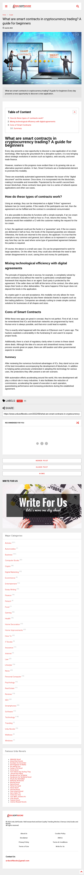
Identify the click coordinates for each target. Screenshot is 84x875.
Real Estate (9, 688)
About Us (23, 833)
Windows (9, 741)
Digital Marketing (12, 572)
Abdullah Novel (15, 759)
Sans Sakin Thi (15, 793)
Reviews (8, 694)
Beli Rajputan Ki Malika (18, 765)
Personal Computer (13, 677)
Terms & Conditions (60, 842)
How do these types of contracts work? (26, 118)
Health (7, 619)
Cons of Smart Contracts (20, 125)
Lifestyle (8, 665)
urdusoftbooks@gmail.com (17, 861)
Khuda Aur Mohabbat (17, 779)
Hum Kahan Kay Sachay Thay (20, 772)
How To (8, 636)
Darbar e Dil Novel (16, 768)
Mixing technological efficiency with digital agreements (32, 121)
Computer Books (12, 560)
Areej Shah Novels (16, 761)
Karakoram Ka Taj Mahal (18, 775)
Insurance (9, 648)
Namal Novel (14, 784)
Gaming (8, 613)
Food (7, 607)
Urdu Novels (10, 729)
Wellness (8, 735)
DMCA (60, 838)
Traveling (8, 723)
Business (8, 555)
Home (4, 15)
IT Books (8, 642)
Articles (8, 543)
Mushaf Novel (15, 782)
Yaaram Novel (15, 800)
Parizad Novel (15, 789)
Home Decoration (12, 624)
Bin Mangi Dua (15, 766)
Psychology (10, 683)
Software (9, 712)
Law (6, 659)
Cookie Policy (60, 833)
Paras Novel (14, 788)
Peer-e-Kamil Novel (16, 791)
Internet (8, 654)
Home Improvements (14, 630)
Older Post (42, 467)
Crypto (11, 15)
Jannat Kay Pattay (16, 773)
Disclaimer (24, 838)
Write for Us (60, 846)
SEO (7, 700)
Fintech (8, 601)
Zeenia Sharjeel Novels (18, 802)
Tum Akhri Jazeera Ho (18, 797)
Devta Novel (14, 770)
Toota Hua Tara (15, 795)
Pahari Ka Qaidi (15, 786)
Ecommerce (10, 578)
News (7, 671)
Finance (8, 595)
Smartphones (10, 706)
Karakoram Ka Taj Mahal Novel (20, 777)
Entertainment (11, 584)
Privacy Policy (24, 842)
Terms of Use (24, 846)
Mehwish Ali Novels (17, 781)
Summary (18, 128)
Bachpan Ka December (18, 763)
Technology (10, 717)
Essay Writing (10, 590)
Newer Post (42, 461)
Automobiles (10, 549)
